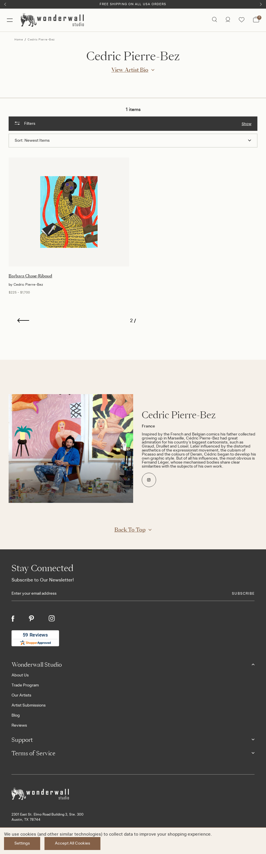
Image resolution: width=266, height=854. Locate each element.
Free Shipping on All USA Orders (133, 4)
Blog (15, 715)
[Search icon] (214, 20)
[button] (133, 123)
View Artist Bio (129, 69)
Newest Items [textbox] (37, 141)
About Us (20, 675)
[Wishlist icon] (241, 20)
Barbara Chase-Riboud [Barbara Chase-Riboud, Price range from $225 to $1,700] (30, 276)
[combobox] (137, 141)
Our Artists (21, 695)
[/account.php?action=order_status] (228, 20)
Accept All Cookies (72, 843)
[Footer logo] (133, 793)
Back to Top (129, 529)
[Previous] (5, 4)
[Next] (261, 4)
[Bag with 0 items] (256, 20)
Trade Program (25, 685)
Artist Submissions (28, 705)
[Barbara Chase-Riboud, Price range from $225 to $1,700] (69, 212)
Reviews (19, 725)
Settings (22, 843)
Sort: (19, 141)
